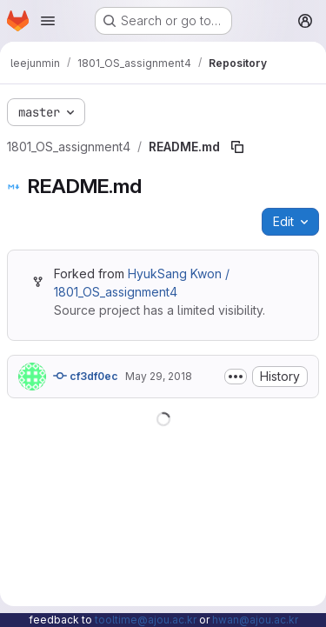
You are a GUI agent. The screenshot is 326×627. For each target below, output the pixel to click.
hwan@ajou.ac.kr (255, 619)
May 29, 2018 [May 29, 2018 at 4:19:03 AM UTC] (158, 376)
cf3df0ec (85, 376)
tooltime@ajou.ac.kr (145, 619)
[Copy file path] (237, 147)
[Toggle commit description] (235, 376)
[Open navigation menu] (48, 21)
